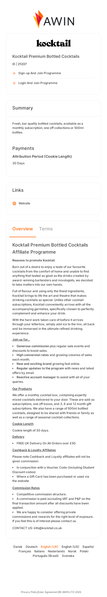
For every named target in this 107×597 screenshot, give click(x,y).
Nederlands (56, 551)
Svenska (68, 556)
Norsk (72, 551)
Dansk (17, 547)
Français (25, 551)
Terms (46, 228)
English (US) (70, 547)
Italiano (39, 551)
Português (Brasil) (46, 556)
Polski (84, 551)
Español (88, 547)
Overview (22, 228)
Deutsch (32, 547)
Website (21, 203)
